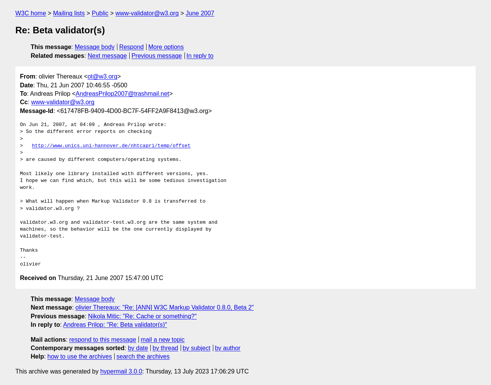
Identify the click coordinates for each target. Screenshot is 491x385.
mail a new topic (163, 339)
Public (100, 13)
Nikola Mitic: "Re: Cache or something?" (142, 316)
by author (228, 348)
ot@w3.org (102, 76)
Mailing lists (69, 13)
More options (166, 47)
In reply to (199, 55)
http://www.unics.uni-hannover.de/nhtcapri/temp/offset (111, 146)
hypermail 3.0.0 (121, 371)
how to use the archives (80, 356)
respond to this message (102, 339)
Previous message (157, 55)
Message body (95, 47)
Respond (131, 47)
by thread (165, 348)
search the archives (143, 356)
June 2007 (200, 13)
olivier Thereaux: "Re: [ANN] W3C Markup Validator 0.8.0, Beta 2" (165, 307)
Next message (107, 55)
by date (138, 348)
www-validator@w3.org (147, 13)
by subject (196, 348)
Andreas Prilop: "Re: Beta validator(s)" (115, 324)
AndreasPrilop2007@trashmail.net (122, 93)
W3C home (30, 13)
